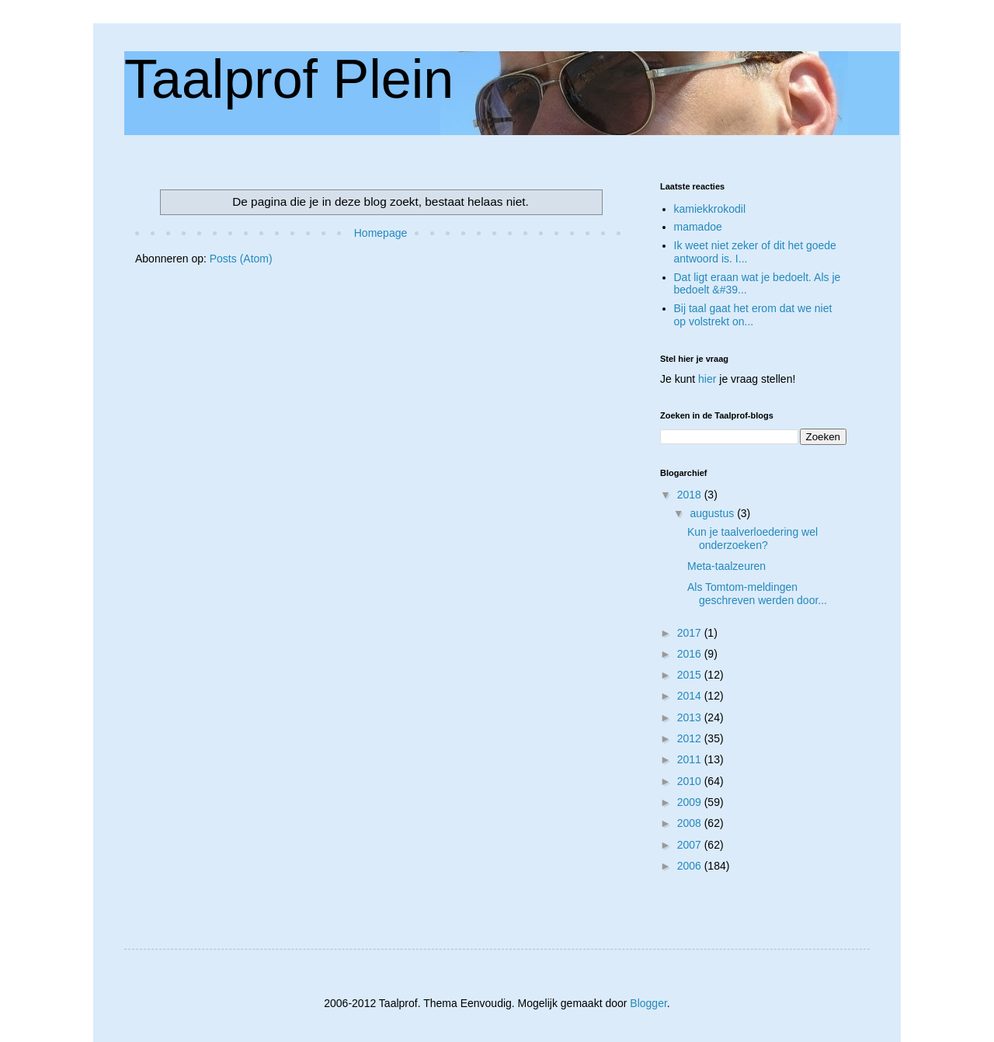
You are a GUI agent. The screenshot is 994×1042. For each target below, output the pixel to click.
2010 (690, 781)
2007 (690, 845)
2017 (690, 633)
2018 (690, 494)
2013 (690, 717)
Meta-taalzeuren (726, 566)
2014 (690, 695)
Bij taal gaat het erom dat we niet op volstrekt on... (753, 315)
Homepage (381, 233)
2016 (690, 654)
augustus (713, 513)
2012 (690, 738)
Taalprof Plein (289, 79)
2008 (690, 823)
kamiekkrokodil (710, 209)
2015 (690, 675)
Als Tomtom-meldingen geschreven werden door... (757, 593)
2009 (690, 802)
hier (707, 379)
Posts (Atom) (241, 258)
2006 (690, 866)
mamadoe (698, 227)
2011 (690, 759)
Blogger (648, 1003)
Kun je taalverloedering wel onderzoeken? (752, 538)
